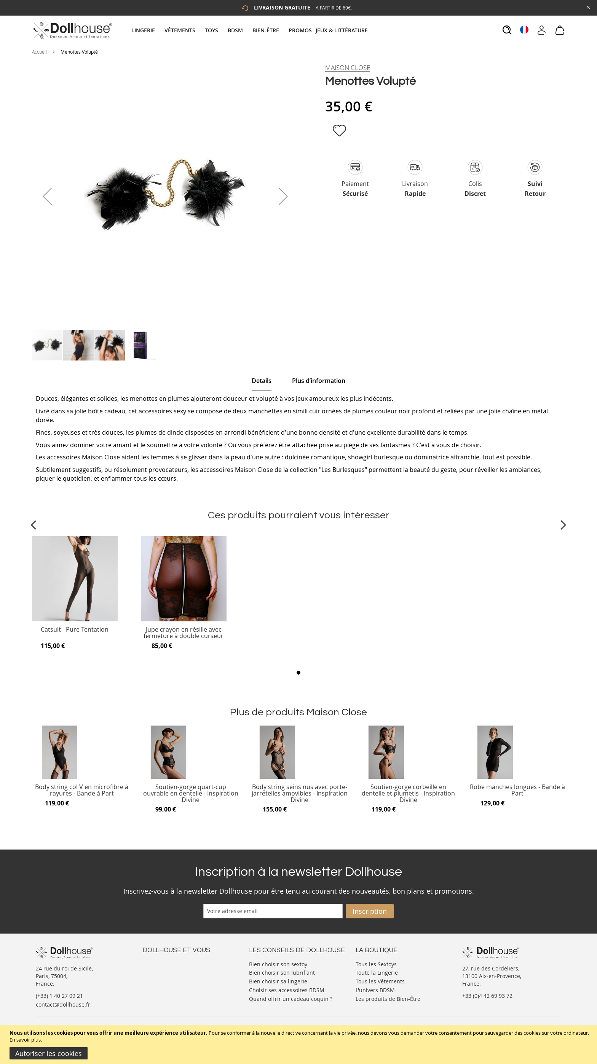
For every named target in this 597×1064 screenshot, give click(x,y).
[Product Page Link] (75, 619)
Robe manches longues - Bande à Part (517, 790)
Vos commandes (163, 986)
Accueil (39, 52)
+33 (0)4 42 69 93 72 (487, 995)
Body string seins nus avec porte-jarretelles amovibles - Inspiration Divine (300, 793)
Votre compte (159, 971)
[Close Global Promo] (587, 6)
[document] (299, 1044)
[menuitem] (147, 30)
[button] (47, 196)
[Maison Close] (347, 67)
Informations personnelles (176, 978)
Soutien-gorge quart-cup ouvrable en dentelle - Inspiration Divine (190, 793)
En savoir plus (25, 1039)
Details (261, 380)
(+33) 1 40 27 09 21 (59, 995)
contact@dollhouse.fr (63, 1004)
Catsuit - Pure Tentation (75, 630)
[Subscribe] (370, 911)
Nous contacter (161, 963)
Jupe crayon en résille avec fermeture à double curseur (183, 633)
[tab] (250, 30)
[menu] (250, 30)
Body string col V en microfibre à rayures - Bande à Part (81, 790)
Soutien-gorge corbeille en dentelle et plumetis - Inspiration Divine (408, 793)
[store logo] (72, 30)
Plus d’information (318, 380)
